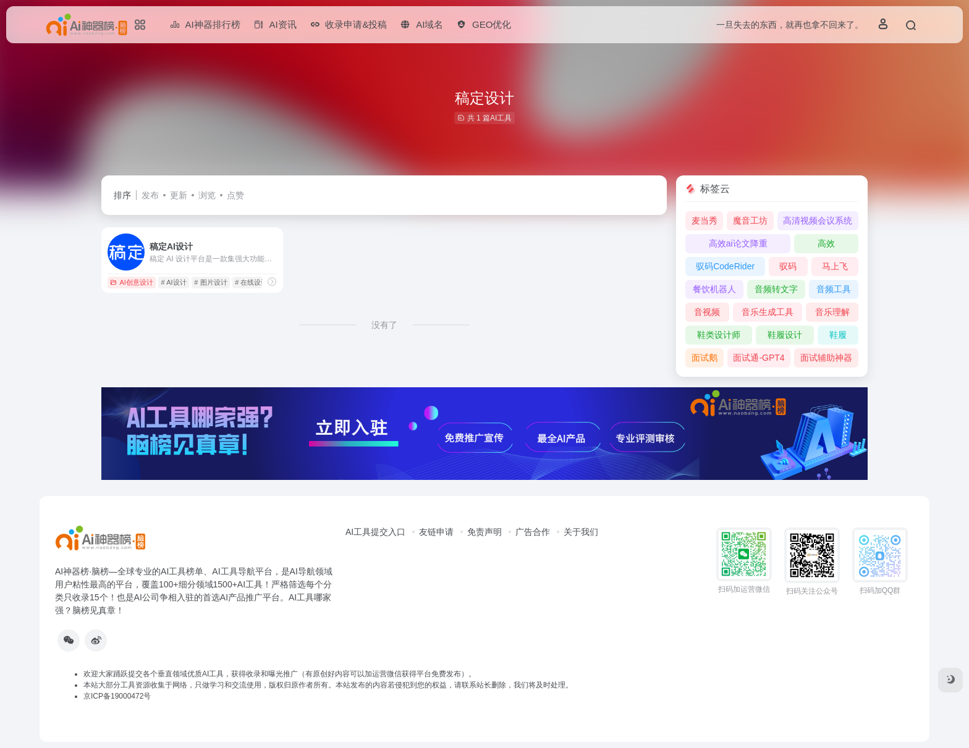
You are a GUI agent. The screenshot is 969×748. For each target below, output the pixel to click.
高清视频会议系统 (817, 220)
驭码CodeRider (725, 266)
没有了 (384, 325)
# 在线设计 (251, 282)
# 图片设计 (210, 282)
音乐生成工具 (767, 312)
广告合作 (532, 532)
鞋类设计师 (718, 335)
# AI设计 (174, 282)
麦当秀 (704, 220)
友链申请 (436, 532)
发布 (150, 195)
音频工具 (833, 289)
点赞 (235, 195)
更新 (178, 195)
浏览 (207, 195)
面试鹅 (704, 358)
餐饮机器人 (714, 289)
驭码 (788, 266)
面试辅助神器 (826, 358)
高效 (826, 243)
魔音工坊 (750, 220)
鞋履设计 (785, 335)
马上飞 (835, 266)
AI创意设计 (131, 282)
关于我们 (581, 532)
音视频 (707, 312)
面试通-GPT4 (758, 358)
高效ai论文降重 (738, 243)
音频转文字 (776, 289)
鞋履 (838, 335)
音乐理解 (832, 312)
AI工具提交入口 (375, 532)
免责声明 (484, 532)
